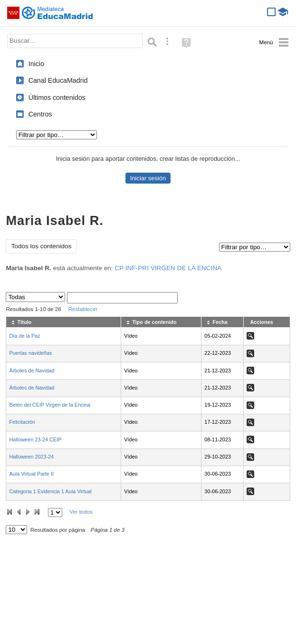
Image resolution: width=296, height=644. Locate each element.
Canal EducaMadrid (58, 80)
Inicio (36, 64)
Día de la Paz (24, 336)
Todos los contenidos (41, 246)
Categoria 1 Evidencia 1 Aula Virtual (50, 491)
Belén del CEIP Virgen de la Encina (49, 405)
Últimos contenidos (57, 97)
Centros (40, 114)
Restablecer (83, 309)
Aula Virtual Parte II (31, 474)
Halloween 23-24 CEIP (35, 439)
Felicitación (22, 422)
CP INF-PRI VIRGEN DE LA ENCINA (168, 268)
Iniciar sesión (148, 178)
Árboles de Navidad (31, 370)
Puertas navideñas (30, 353)
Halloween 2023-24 (31, 456)
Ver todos (81, 512)
